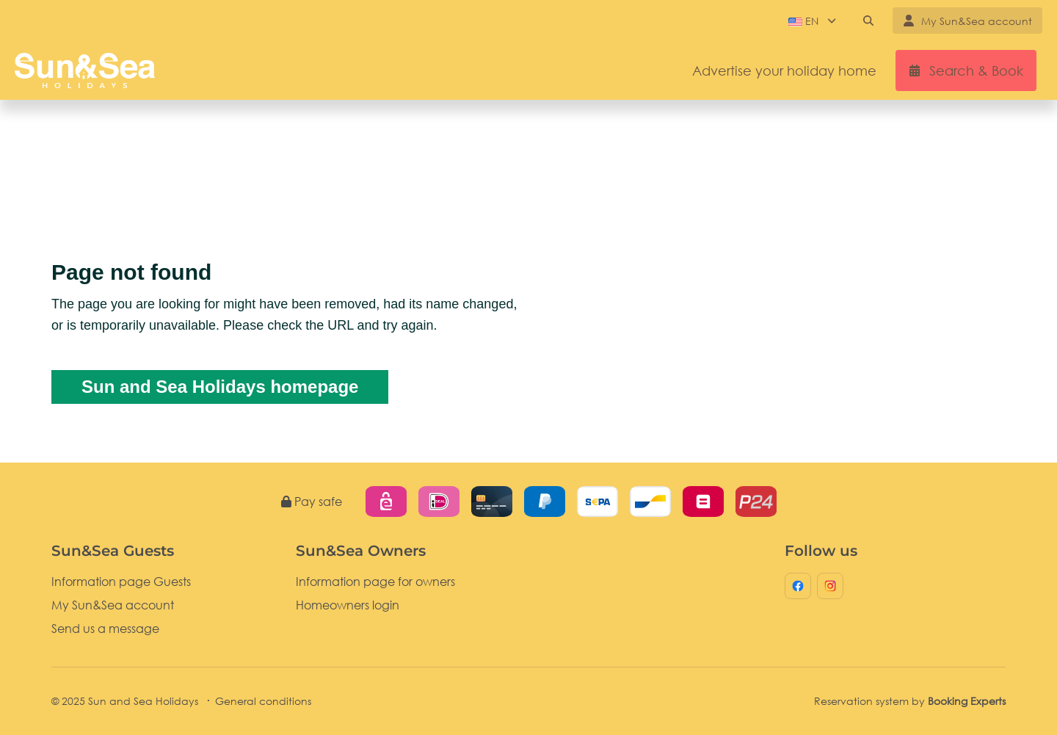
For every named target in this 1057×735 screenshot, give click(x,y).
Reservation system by (910, 701)
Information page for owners (375, 581)
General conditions (263, 701)
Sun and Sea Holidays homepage (219, 387)
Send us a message (105, 628)
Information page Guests (121, 581)
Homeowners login (347, 604)
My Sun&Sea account (112, 604)
